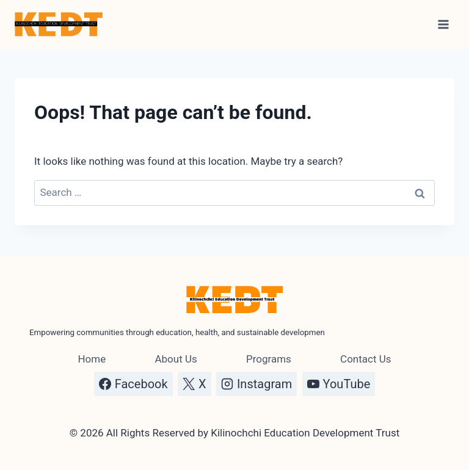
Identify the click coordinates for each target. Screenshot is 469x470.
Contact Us (365, 359)
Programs (268, 359)
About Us (176, 359)
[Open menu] (443, 24)
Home (92, 359)
